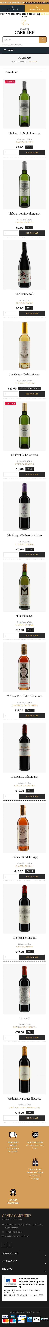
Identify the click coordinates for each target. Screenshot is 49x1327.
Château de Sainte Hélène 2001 (24, 696)
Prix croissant (24, 72)
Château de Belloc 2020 (24, 454)
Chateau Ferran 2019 (24, 937)
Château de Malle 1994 (24, 857)
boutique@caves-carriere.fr (17, 1236)
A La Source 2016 (24, 293)
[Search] (24, 39)
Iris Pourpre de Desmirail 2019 (24, 535)
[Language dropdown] (42, 1250)
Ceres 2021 (24, 1018)
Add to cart (32, 153)
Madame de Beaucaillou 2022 (24, 1098)
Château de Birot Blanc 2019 (24, 133)
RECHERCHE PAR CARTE (12, 44)
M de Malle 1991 (24, 615)
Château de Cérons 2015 (24, 776)
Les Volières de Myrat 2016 (24, 374)
